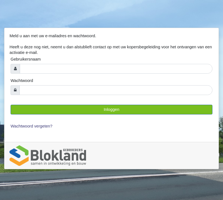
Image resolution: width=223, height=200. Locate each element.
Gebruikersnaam (26, 59)
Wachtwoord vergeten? (31, 126)
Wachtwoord (22, 80)
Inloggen (111, 109)
